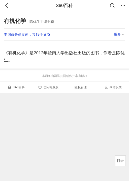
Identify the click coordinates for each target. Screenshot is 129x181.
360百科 (64, 5)
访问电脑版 (48, 87)
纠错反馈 (113, 87)
